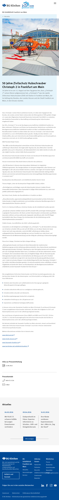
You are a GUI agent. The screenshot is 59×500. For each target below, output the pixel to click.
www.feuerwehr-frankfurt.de (11, 342)
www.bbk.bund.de (8, 335)
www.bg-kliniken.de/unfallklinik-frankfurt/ (15, 346)
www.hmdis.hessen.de (9, 339)
